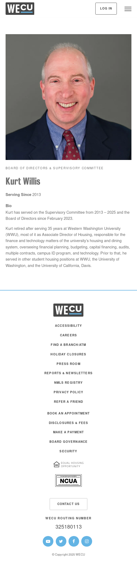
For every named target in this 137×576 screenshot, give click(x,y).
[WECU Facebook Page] (73, 541)
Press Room (68, 364)
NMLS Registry (68, 383)
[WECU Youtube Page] (48, 541)
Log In (106, 8)
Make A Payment (68, 432)
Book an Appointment (68, 413)
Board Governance (68, 442)
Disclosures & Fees (68, 423)
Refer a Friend (68, 402)
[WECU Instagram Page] (86, 541)
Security (68, 451)
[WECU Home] (20, 9)
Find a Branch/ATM (68, 345)
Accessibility (68, 326)
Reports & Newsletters (68, 373)
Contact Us (68, 504)
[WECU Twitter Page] (61, 541)
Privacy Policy (68, 392)
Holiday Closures (68, 354)
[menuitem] (69, 328)
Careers (68, 335)
